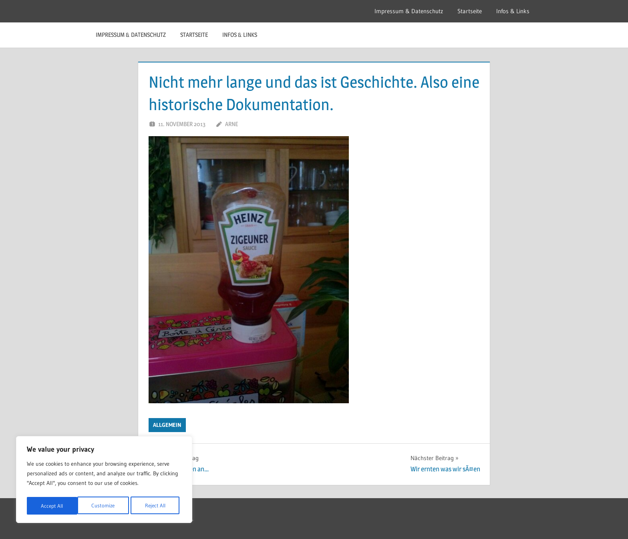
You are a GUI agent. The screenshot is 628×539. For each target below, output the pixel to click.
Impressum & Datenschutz (408, 11)
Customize (52, 505)
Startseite (469, 11)
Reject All (104, 505)
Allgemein (167, 424)
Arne (231, 124)
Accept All (157, 505)
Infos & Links (512, 11)
